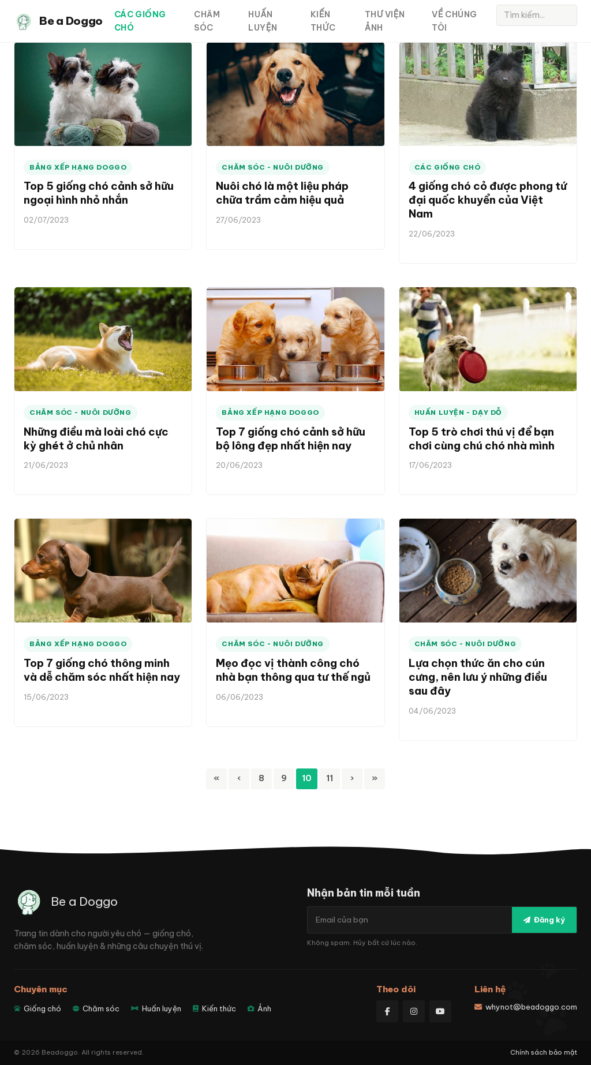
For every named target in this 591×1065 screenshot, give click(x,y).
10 (307, 777)
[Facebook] (387, 1011)
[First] (216, 778)
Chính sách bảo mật (543, 1052)
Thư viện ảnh (385, 21)
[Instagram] (414, 1011)
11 (329, 777)
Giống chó (37, 1008)
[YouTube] (440, 1011)
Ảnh (259, 1008)
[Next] (352, 778)
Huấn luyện (262, 21)
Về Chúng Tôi (454, 21)
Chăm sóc (207, 21)
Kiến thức (323, 21)
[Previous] (239, 778)
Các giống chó (140, 21)
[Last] (374, 778)
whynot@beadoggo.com (525, 1006)
